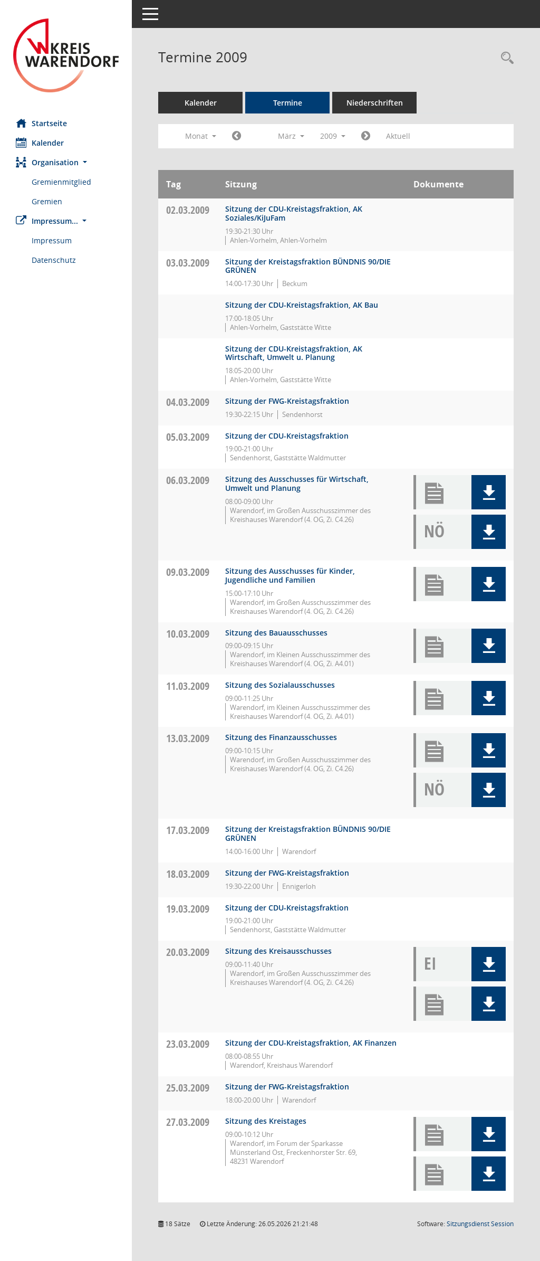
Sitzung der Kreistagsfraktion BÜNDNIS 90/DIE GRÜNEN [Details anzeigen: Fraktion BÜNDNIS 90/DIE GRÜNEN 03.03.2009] (308, 266)
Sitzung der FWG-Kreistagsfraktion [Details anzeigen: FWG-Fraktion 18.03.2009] (287, 873)
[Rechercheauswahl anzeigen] (505, 58)
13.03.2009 (187, 738)
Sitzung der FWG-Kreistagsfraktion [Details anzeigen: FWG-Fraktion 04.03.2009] (287, 401)
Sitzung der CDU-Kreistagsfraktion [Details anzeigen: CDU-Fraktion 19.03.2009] (287, 908)
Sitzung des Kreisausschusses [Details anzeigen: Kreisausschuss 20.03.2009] (278, 951)
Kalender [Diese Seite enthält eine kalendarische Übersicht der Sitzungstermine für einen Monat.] (40, 142)
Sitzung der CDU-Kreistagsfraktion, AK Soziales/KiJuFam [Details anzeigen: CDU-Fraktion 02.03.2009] (293, 213)
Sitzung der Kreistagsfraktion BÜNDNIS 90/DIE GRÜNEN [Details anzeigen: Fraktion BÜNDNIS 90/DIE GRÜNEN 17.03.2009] (308, 833)
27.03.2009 (187, 1122)
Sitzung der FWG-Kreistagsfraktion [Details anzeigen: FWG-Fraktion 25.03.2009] (287, 1087)
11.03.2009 (187, 686)
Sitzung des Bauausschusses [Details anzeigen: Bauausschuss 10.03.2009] (276, 633)
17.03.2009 (187, 830)
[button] (66, 162)
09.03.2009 (187, 572)
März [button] (291, 136)
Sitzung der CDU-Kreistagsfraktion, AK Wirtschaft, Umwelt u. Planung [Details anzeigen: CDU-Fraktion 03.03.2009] (293, 353)
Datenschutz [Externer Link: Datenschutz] (54, 260)
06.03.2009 (187, 480)
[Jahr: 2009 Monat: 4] (365, 136)
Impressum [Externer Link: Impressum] (52, 240)
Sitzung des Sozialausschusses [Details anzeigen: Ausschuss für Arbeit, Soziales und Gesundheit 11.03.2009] (280, 685)
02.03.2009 (187, 210)
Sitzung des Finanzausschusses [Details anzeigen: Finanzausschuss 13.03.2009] (281, 737)
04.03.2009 (187, 402)
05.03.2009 (187, 437)
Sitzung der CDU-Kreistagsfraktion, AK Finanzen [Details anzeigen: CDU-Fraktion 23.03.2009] (311, 1043)
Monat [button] (200, 136)
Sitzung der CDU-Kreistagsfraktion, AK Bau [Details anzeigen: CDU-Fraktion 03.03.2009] (301, 305)
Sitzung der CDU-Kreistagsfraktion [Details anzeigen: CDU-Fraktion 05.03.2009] (287, 436)
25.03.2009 (187, 1087)
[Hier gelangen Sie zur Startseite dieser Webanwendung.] (66, 55)
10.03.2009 (187, 634)
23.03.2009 (187, 1044)
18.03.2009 (187, 874)
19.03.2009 (187, 909)
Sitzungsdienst (480, 1223)
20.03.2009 (187, 952)
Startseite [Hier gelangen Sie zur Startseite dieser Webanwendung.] (41, 123)
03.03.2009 (187, 262)
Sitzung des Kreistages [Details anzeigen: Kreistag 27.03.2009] (265, 1121)
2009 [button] (332, 136)
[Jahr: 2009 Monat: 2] (236, 136)
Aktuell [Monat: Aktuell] (398, 136)
